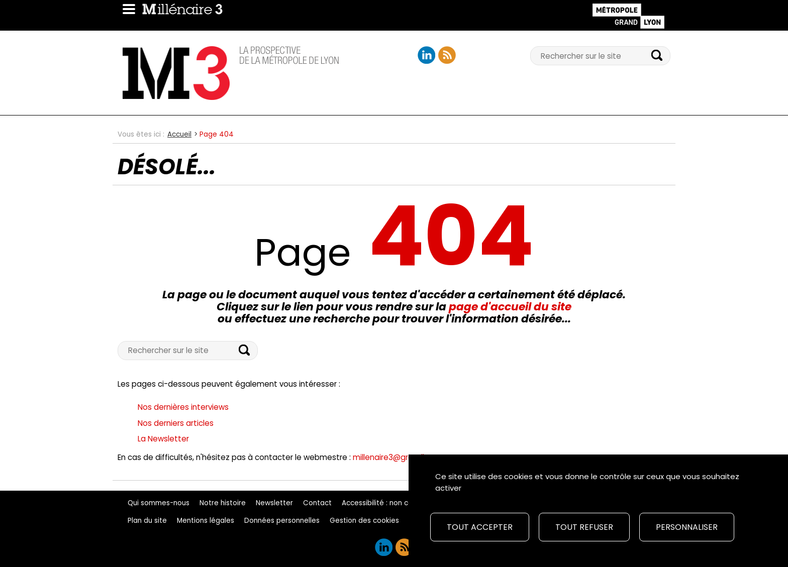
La (163, 438)
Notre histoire (223, 503)
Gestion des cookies (364, 520)
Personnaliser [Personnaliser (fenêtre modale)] (687, 527)
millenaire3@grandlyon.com (404, 457)
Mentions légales (205, 520)
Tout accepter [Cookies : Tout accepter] (480, 527)
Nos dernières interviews (183, 407)
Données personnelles (282, 520)
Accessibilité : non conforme (390, 503)
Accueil (179, 134)
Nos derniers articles (176, 423)
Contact (317, 503)
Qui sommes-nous (158, 503)
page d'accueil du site (510, 306)
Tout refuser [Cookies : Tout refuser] (584, 527)
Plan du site (147, 520)
